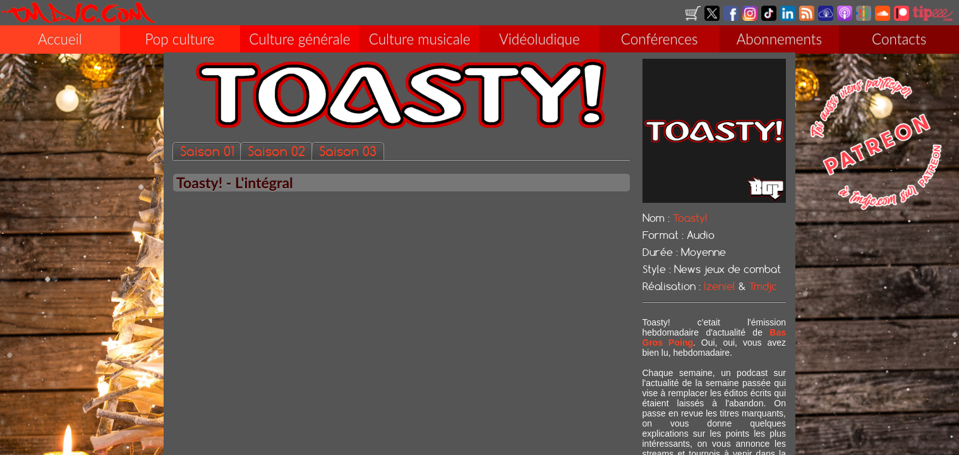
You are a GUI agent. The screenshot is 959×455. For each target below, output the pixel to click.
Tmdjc (763, 287)
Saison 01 (207, 153)
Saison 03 (348, 153)
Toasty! (690, 219)
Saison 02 (276, 153)
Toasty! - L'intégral (234, 184)
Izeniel (719, 287)
